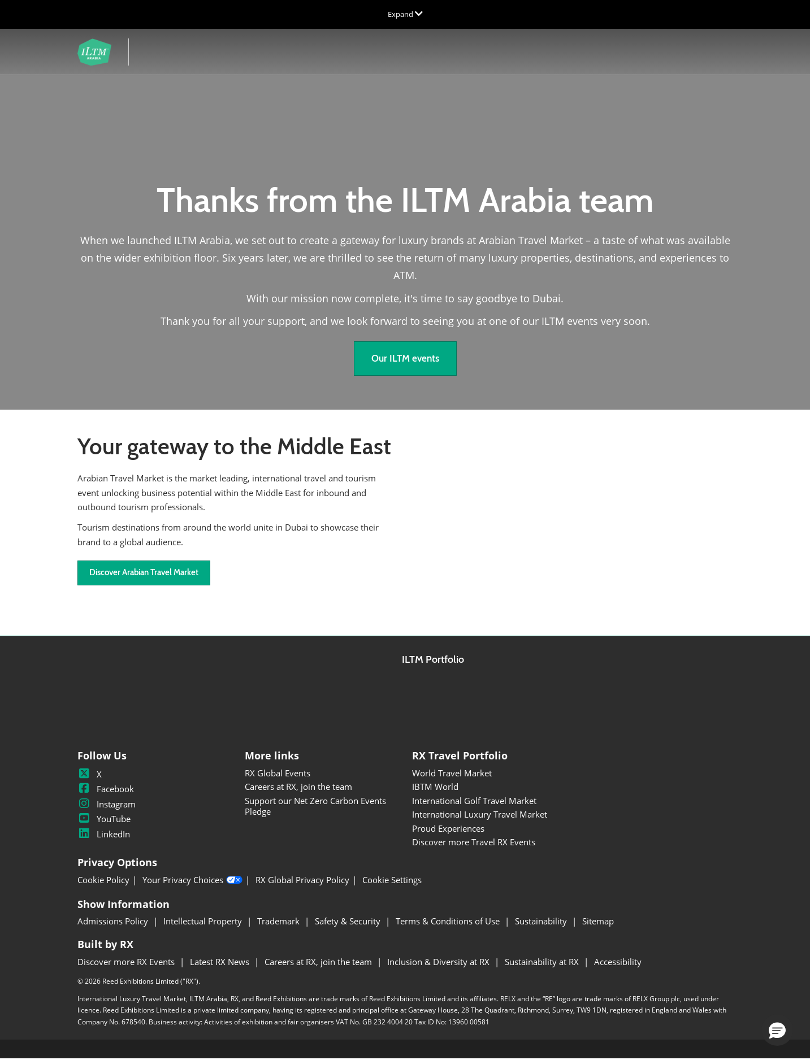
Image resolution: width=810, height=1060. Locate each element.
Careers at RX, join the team (298, 787)
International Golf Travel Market (474, 801)
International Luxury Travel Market (479, 815)
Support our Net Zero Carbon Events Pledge (315, 807)
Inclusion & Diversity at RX (439, 962)
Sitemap (598, 922)
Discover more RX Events (127, 962)
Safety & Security (349, 922)
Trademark (279, 922)
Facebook (105, 790)
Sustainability (542, 922)
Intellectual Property (203, 922)
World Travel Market (452, 774)
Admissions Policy (113, 922)
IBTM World (435, 787)
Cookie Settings (392, 881)
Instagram (106, 805)
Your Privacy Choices (192, 881)
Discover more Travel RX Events (473, 843)
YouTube (104, 820)
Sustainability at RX (543, 962)
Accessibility (618, 962)
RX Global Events (277, 774)
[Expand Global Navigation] (405, 14)
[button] (405, 359)
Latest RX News (221, 962)
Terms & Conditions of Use (449, 922)
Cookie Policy (103, 881)
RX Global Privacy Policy (302, 881)
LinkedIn (103, 835)
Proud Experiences (448, 829)
